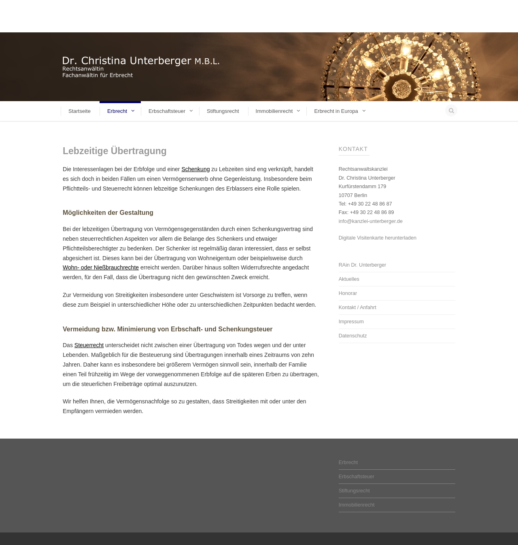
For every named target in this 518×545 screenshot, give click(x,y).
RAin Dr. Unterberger (362, 265)
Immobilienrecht (274, 111)
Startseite (79, 111)
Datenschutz (353, 336)
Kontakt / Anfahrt (357, 307)
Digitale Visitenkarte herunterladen (377, 238)
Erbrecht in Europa (336, 111)
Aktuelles (349, 279)
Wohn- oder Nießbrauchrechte (101, 267)
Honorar (348, 293)
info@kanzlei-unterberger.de (371, 221)
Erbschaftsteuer (167, 111)
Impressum (351, 321)
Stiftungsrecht (223, 111)
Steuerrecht (89, 345)
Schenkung (195, 169)
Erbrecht (117, 111)
